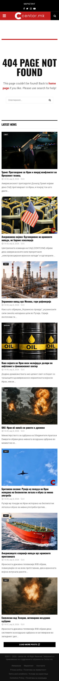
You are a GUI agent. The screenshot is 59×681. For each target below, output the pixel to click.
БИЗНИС (7, 325)
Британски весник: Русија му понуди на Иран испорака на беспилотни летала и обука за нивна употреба (27, 492)
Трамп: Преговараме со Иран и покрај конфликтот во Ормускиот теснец (29, 173)
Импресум (16, 666)
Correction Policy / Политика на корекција (28, 678)
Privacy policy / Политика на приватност (28, 670)
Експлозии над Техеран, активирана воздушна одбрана (26, 619)
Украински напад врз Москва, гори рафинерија (26, 301)
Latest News (9, 124)
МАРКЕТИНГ (29, 4)
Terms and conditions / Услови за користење (28, 674)
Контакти (41, 666)
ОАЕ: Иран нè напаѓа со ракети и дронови (23, 427)
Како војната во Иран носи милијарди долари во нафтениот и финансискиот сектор (27, 364)
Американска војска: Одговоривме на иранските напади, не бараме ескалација (27, 238)
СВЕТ (6, 134)
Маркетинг (29, 666)
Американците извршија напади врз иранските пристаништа (26, 554)
